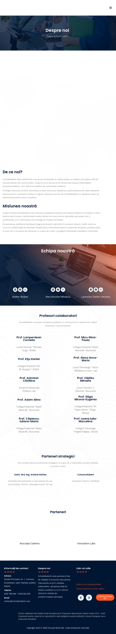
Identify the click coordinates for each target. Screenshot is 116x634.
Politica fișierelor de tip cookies (90, 588)
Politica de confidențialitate (88, 584)
